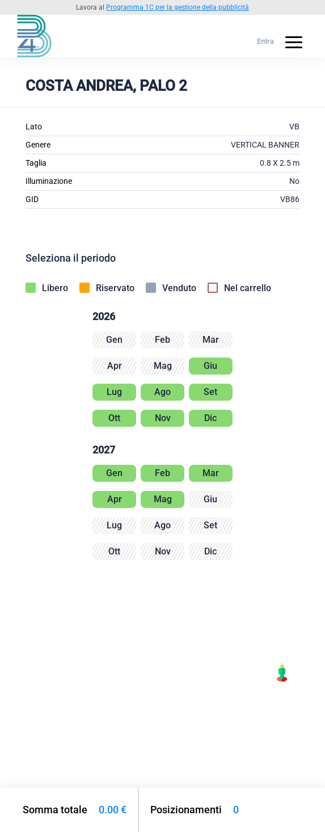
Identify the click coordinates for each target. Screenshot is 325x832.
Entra (265, 41)
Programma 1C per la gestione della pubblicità (177, 7)
